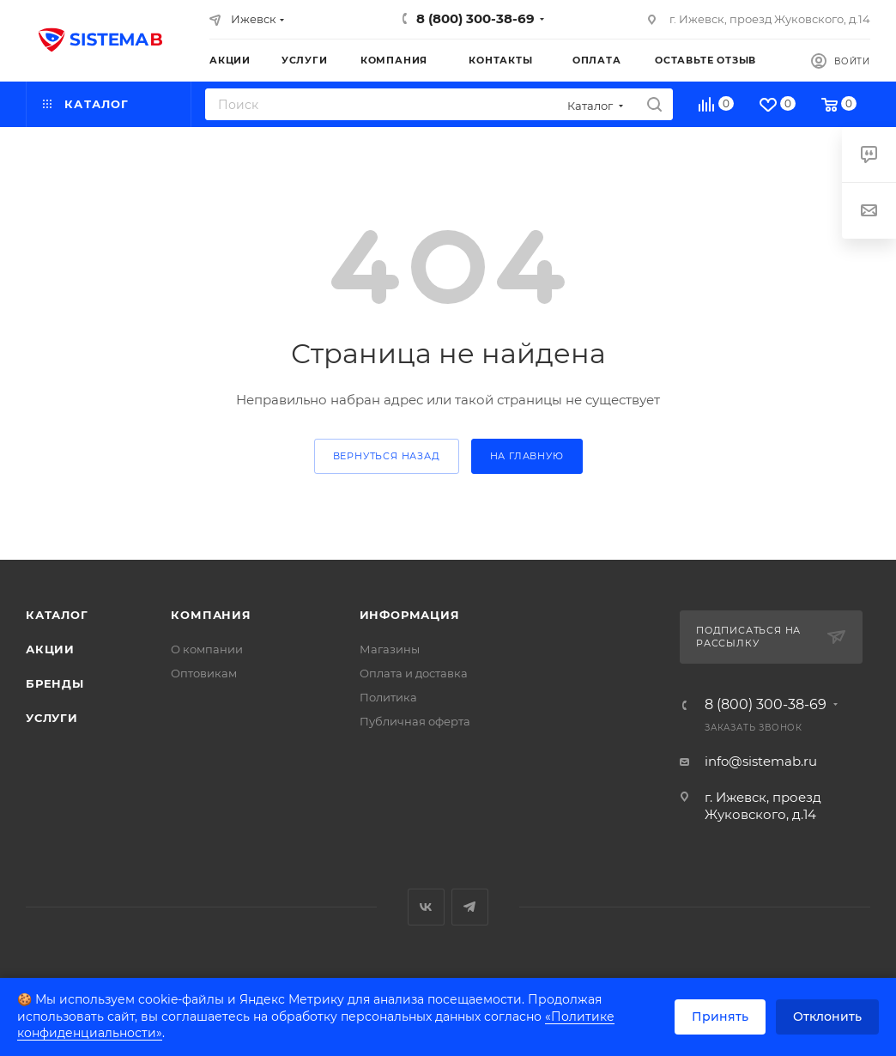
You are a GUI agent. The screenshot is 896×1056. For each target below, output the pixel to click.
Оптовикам (204, 673)
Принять (720, 1016)
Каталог (57, 615)
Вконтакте (426, 907)
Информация (410, 615)
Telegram (469, 907)
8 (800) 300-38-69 (475, 18)
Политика (388, 697)
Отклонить (827, 1016)
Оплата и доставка (414, 673)
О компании (207, 649)
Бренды (55, 683)
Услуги (52, 718)
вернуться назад (386, 456)
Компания (211, 615)
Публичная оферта (415, 721)
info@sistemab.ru (761, 761)
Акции (50, 649)
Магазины (390, 649)
